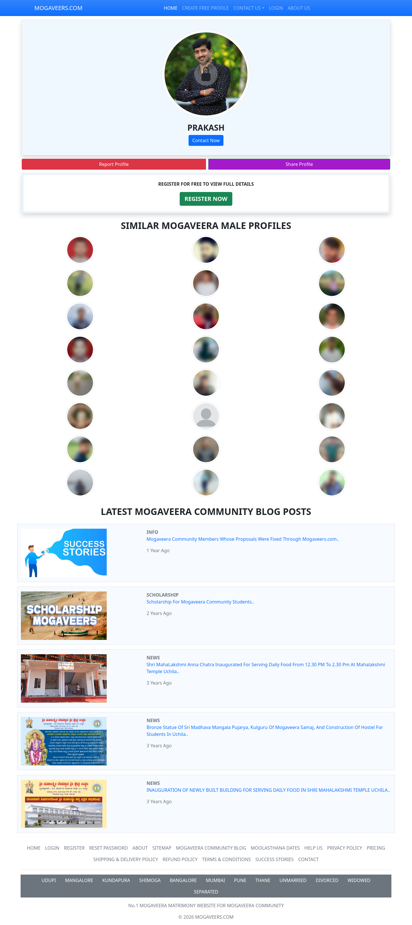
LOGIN (276, 8)
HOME (171, 8)
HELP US (313, 848)
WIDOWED (359, 880)
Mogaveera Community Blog (211, 848)
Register (74, 848)
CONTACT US (247, 8)
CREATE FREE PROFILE (205, 8)
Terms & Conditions (226, 859)
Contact (308, 859)
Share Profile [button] (299, 164)
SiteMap (161, 848)
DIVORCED (327, 880)
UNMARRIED (293, 880)
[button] (206, 199)
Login (52, 848)
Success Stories (274, 859)
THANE (262, 880)
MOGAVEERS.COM (58, 8)
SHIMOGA (150, 880)
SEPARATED (206, 892)
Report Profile (113, 164)
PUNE (240, 880)
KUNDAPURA (116, 880)
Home (34, 848)
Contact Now (206, 140)
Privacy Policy (344, 848)
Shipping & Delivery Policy (125, 859)
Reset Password (108, 848)
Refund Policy (180, 859)
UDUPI (48, 880)
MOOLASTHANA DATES (275, 848)
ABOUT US (299, 8)
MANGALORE (79, 880)
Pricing (376, 848)
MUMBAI (215, 880)
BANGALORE (183, 880)
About (140, 848)
